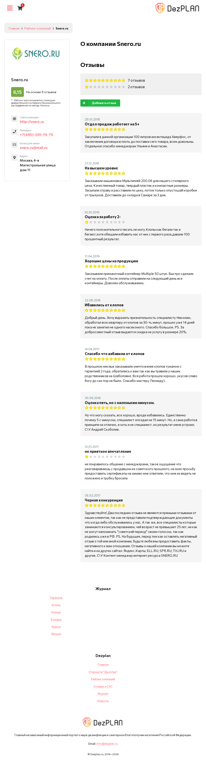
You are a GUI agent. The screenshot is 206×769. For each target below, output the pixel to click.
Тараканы (56, 597)
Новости (103, 701)
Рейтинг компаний (103, 679)
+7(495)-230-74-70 (36, 134)
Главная (103, 664)
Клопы (56, 605)
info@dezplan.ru (107, 743)
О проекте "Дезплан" (103, 672)
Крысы (56, 626)
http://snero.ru (32, 121)
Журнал (103, 693)
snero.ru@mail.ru (33, 147)
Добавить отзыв (98, 103)
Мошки (56, 634)
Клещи (56, 612)
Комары (56, 619)
